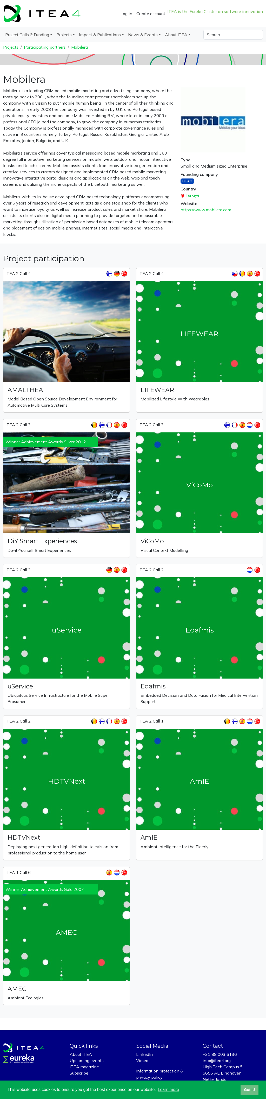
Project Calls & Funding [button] (27, 34)
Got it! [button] (249, 1090)
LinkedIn (144, 1054)
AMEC (17, 989)
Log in (126, 13)
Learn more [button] (168, 1089)
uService (20, 686)
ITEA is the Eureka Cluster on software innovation (215, 11)
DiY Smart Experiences (42, 541)
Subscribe (79, 1073)
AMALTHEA (25, 390)
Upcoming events (87, 1060)
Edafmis (153, 686)
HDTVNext (24, 837)
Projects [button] (64, 34)
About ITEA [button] (176, 34)
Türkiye (192, 195)
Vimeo (142, 1060)
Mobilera (79, 47)
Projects (10, 47)
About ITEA (81, 1054)
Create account (150, 13)
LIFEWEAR (157, 390)
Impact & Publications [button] (100, 34)
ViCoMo (152, 541)
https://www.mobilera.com (206, 209)
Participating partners (45, 47)
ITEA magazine (84, 1066)
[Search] (233, 35)
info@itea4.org (217, 1060)
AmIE (149, 837)
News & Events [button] (143, 34)
